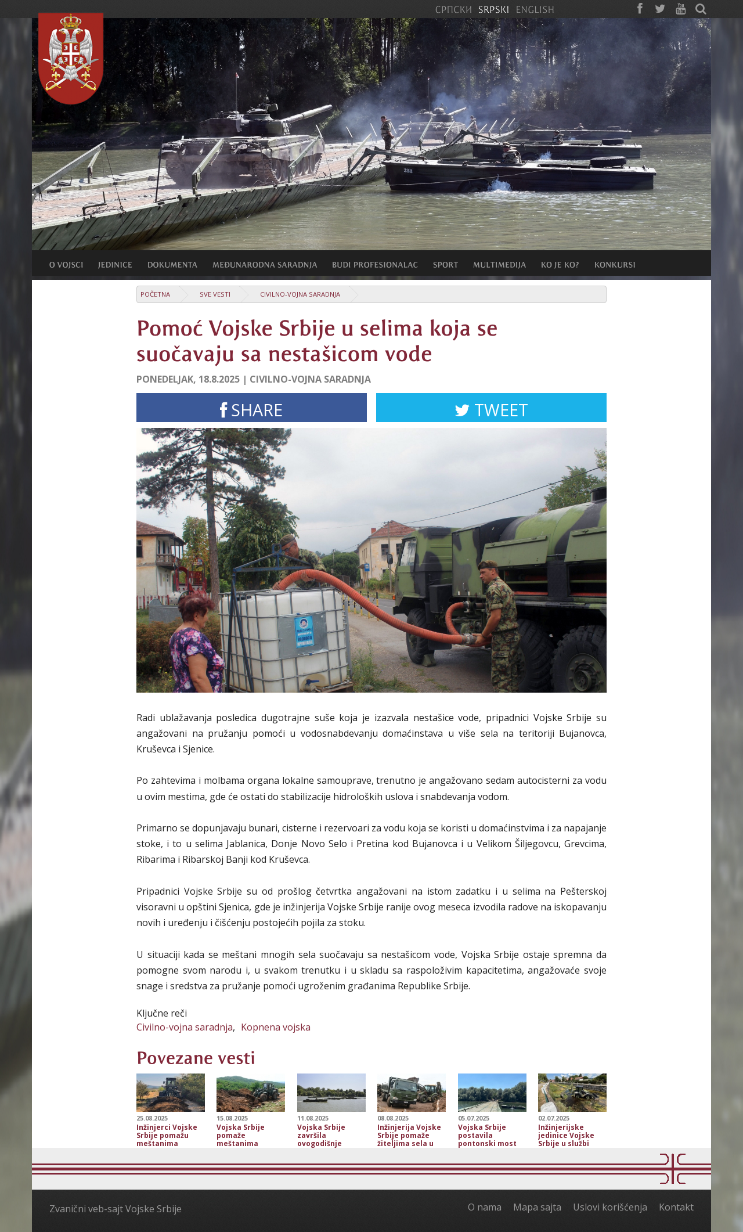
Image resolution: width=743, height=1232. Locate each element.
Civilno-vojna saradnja (300, 294)
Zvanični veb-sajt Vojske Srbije (115, 1208)
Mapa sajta (537, 1207)
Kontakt (676, 1207)
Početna (155, 294)
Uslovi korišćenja (610, 1207)
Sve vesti (215, 294)
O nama (485, 1207)
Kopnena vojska (276, 1027)
